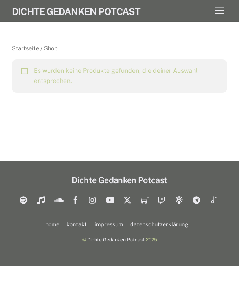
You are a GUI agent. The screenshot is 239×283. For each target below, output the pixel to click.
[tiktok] (214, 199)
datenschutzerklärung (159, 224)
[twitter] (127, 199)
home (52, 224)
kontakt (76, 224)
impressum (108, 224)
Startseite (25, 48)
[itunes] (41, 199)
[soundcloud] (58, 199)
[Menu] (219, 10)
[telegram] (196, 199)
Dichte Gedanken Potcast (116, 240)
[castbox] (179, 199)
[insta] (93, 199)
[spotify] (23, 199)
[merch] (145, 199)
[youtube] (110, 199)
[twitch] (162, 199)
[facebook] (75, 199)
